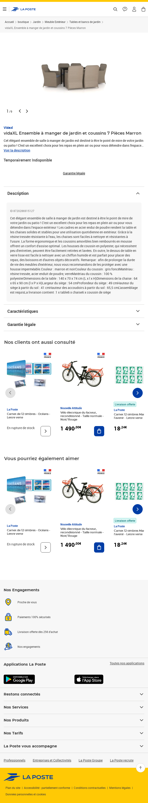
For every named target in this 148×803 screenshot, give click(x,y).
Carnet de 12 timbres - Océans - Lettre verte (28, 416)
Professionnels (14, 760)
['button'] (23, 9)
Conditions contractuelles (90, 788)
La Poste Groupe (91, 760)
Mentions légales (119, 788)
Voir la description (17, 150)
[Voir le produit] (45, 431)
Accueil (9, 22)
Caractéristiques (74, 311)
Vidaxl (8, 127)
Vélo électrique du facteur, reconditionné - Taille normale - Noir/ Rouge (82, 416)
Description (74, 193)
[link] (28, 777)
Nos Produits (74, 720)
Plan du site (13, 788)
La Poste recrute (121, 760)
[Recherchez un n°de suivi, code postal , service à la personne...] (115, 9)
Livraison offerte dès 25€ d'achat (38, 632)
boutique (23, 22)
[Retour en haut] (140, 767)
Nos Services (74, 707)
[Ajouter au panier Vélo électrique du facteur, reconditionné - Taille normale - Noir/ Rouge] (99, 431)
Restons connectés (74, 694)
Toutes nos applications (127, 663)
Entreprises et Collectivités (52, 760)
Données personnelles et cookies (26, 794)
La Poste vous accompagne (74, 746)
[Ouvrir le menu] (4, 9)
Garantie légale (74, 324)
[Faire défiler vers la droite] (137, 392)
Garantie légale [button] (74, 173)
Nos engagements (29, 646)
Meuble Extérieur (55, 22)
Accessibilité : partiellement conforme (47, 788)
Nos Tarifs (74, 733)
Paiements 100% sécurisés (34, 617)
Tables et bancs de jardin (85, 22)
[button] (134, 9)
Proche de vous (27, 602)
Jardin (37, 22)
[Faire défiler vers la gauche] (10, 392)
